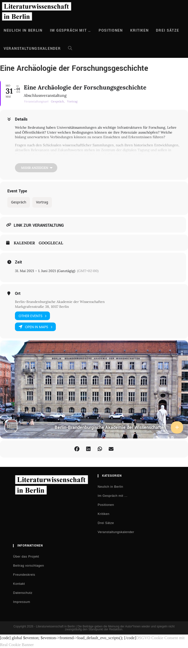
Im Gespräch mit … (113, 496)
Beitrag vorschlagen (28, 566)
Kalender (24, 243)
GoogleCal (51, 243)
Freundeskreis (24, 575)
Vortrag (42, 202)
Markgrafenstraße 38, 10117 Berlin (42, 306)
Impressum (21, 602)
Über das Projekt (26, 557)
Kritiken (103, 514)
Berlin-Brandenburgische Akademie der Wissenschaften (60, 301)
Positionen (106, 505)
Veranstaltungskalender (116, 532)
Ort (18, 293)
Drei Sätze (106, 523)
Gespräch (18, 202)
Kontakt (19, 584)
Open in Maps (35, 327)
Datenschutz (22, 593)
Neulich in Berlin (110, 487)
